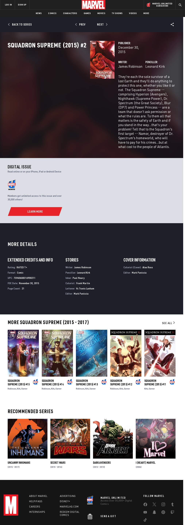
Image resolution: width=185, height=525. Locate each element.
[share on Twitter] (154, 482)
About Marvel (38, 472)
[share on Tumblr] (172, 482)
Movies (101, 13)
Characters (70, 13)
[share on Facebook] (145, 482)
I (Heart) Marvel (145, 439)
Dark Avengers (102, 439)
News (39, 13)
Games (87, 13)
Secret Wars (57, 439)
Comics (52, 13)
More (146, 13)
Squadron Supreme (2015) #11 (155, 359)
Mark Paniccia (81, 270)
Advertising (68, 472)
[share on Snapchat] (154, 489)
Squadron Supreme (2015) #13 (87, 359)
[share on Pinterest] (163, 489)
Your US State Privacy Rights (57, 515)
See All (169, 299)
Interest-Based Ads (164, 515)
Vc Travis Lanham (85, 265)
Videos (133, 13)
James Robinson (73, 78)
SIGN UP (22, 4)
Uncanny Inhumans (19, 439)
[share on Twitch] (172, 489)
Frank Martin (83, 259)
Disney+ (65, 477)
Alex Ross (147, 244)
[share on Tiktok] (145, 497)
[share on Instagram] (163, 482)
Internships (37, 488)
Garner (24, 365)
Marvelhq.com (69, 483)
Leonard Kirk (126, 78)
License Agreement (141, 515)
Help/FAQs (36, 477)
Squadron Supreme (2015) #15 (19, 359)
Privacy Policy (32, 515)
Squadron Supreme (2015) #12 (121, 359)
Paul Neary (78, 254)
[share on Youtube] (145, 489)
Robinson (12, 365)
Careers (34, 483)
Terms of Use (15, 515)
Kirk (18, 365)
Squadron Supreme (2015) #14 (53, 359)
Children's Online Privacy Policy (113, 515)
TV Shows (117, 13)
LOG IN (8, 4)
